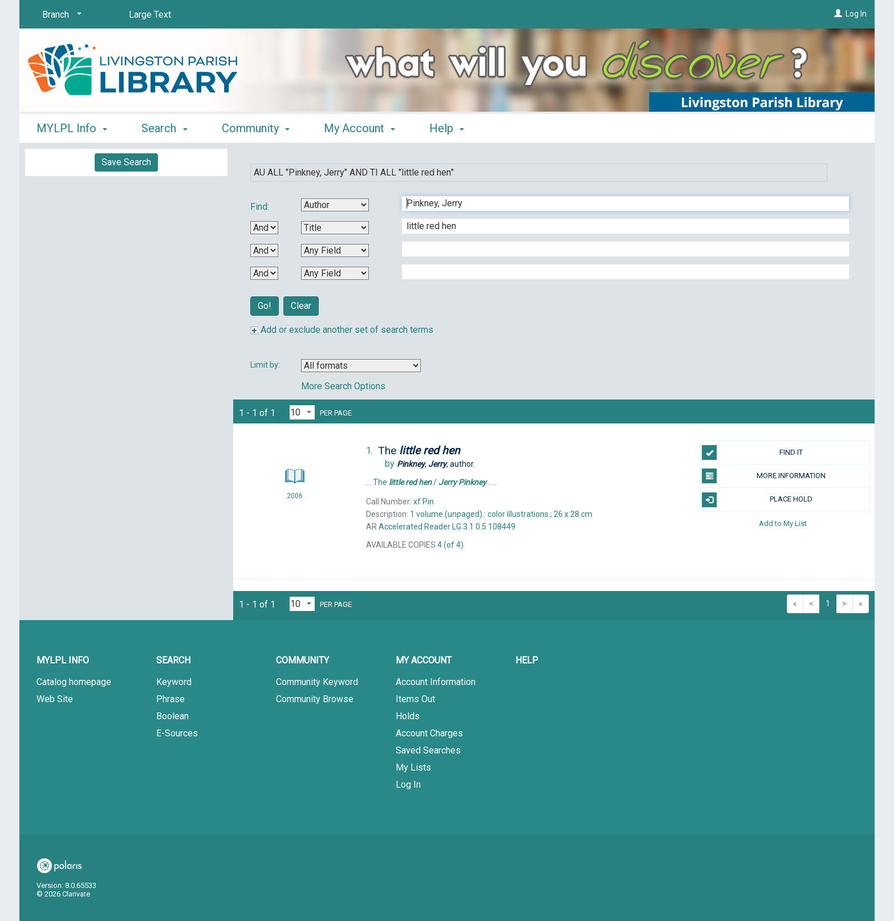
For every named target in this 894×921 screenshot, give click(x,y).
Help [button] (446, 128)
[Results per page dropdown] (302, 412)
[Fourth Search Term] (619, 272)
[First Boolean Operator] (264, 227)
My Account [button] (359, 128)
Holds (408, 716)
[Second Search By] (335, 227)
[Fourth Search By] (335, 273)
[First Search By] (335, 204)
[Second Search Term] (619, 226)
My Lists (413, 767)
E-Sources (177, 733)
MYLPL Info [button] (71, 128)
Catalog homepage (73, 682)
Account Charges (429, 733)
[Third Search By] (335, 250)
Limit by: (266, 364)
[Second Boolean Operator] (264, 250)
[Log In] (838, 13)
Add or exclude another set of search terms (341, 329)
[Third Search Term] (619, 249)
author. (436, 463)
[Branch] (59, 14)
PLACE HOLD (757, 499)
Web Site (54, 699)
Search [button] (164, 128)
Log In (856, 13)
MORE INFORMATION (764, 475)
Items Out (415, 699)
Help (526, 660)
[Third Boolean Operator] (264, 273)
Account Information (436, 682)
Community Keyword (317, 682)
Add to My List (783, 523)
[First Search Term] (619, 203)
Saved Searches (428, 750)
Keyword (174, 682)
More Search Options (343, 386)
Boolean (172, 716)
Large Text (150, 14)
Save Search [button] (126, 162)
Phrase (170, 699)
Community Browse (314, 699)
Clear (301, 305)
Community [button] (256, 128)
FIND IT (752, 452)
